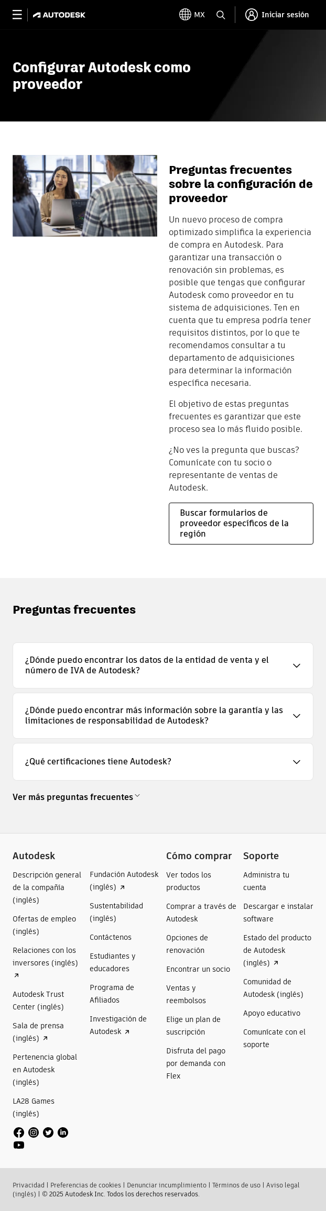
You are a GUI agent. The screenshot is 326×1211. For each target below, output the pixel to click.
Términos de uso (236, 1185)
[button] (163, 665)
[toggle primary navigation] (23, 14)
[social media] (48, 1138)
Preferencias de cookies (85, 1185)
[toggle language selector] (192, 15)
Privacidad (29, 1185)
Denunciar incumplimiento (167, 1185)
